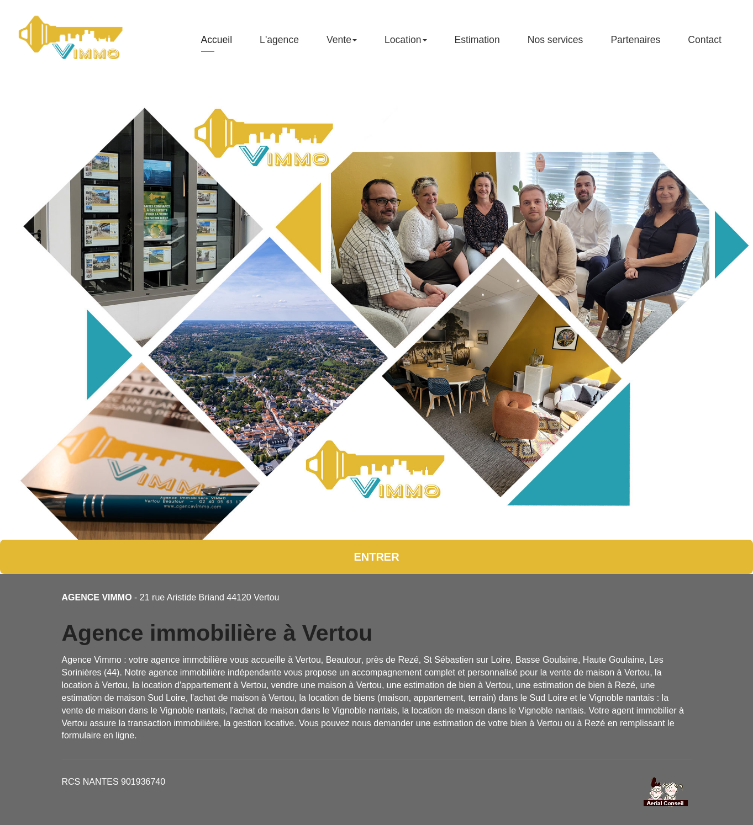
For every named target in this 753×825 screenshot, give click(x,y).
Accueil (216, 44)
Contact (705, 44)
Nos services (555, 44)
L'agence (279, 44)
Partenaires (635, 44)
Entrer (376, 557)
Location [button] (406, 44)
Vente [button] (342, 44)
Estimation (477, 44)
